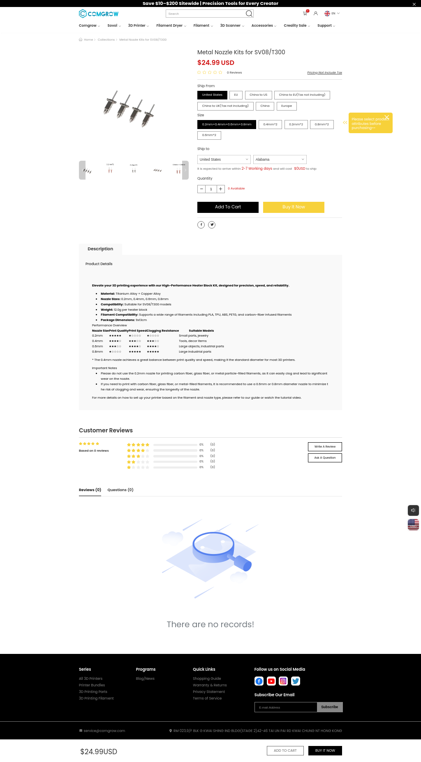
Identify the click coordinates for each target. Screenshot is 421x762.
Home (88, 39)
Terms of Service (207, 698)
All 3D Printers (90, 679)
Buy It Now (293, 207)
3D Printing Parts (93, 692)
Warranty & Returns (210, 685)
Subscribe (329, 707)
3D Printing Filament (96, 698)
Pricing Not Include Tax (324, 72)
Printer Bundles (92, 685)
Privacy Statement (209, 692)
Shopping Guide (207, 679)
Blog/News (145, 679)
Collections (106, 39)
